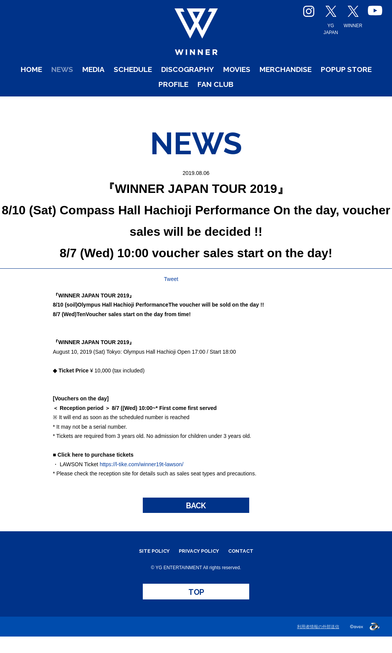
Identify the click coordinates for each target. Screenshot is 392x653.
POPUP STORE (144, 97)
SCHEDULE (154, 84)
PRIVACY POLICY (199, 559)
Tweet (171, 279)
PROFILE (205, 97)
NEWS (68, 84)
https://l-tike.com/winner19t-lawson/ (141, 464)
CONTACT (248, 559)
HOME (30, 84)
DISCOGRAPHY (222, 84)
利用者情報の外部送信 (318, 643)
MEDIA (105, 84)
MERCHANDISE (342, 84)
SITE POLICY (147, 559)
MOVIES (281, 84)
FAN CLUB (256, 97)
